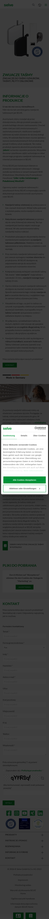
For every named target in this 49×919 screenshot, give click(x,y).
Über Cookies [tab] (39, 435)
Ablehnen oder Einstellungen (24, 488)
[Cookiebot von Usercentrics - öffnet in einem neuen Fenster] (35, 428)
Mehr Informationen (33, 470)
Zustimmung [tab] (9, 435)
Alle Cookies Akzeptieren (24, 480)
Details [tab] (24, 435)
